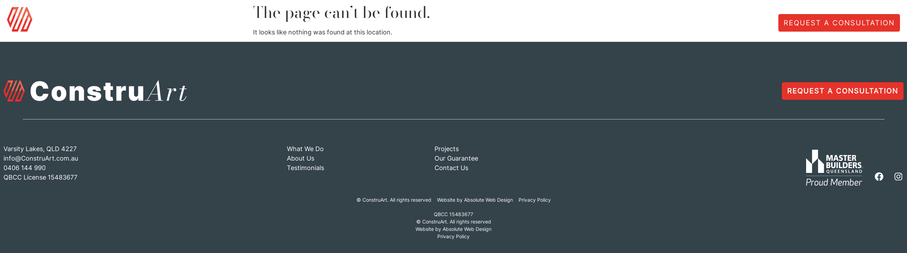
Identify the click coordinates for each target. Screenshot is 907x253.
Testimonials (657, 23)
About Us (605, 23)
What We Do (553, 23)
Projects (706, 23)
